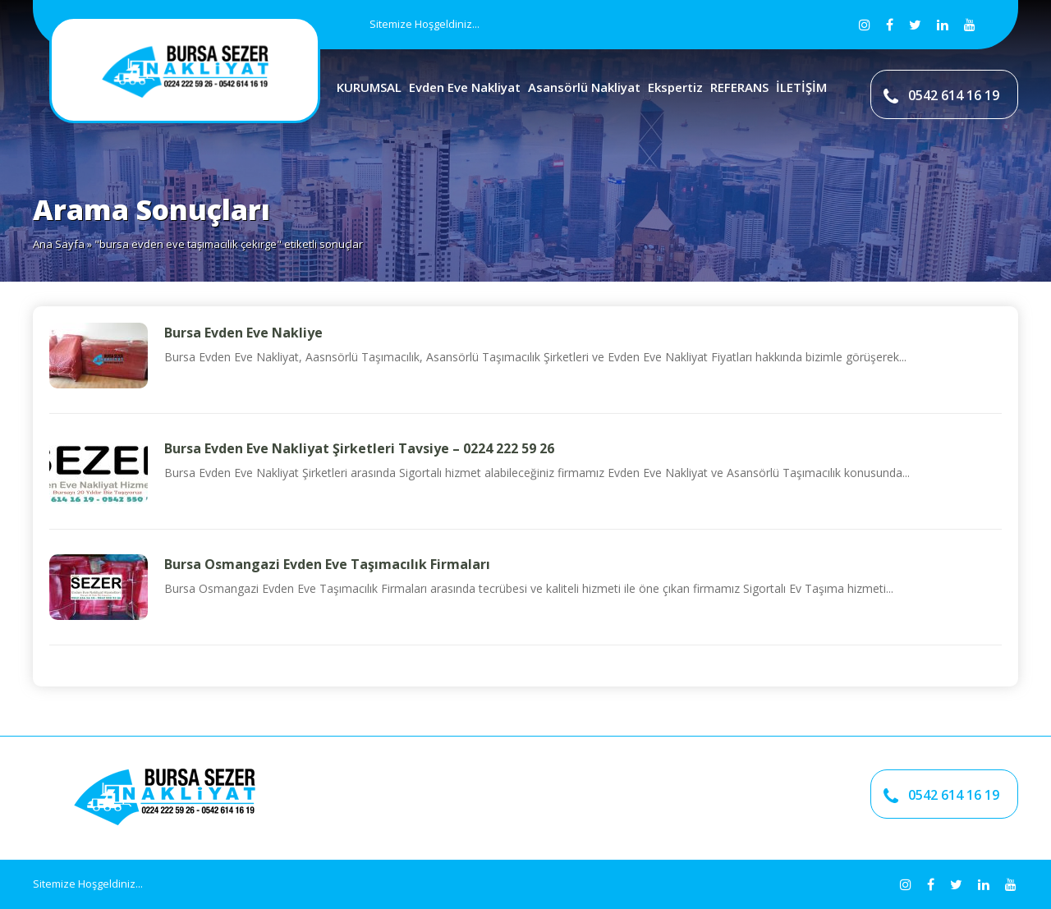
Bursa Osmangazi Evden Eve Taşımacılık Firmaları (327, 564)
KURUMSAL (369, 87)
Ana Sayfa (59, 243)
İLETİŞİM (801, 87)
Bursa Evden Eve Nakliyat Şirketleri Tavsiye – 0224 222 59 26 (359, 448)
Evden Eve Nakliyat (465, 87)
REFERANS (739, 87)
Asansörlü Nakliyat (584, 87)
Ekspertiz (675, 87)
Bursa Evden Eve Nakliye (243, 333)
